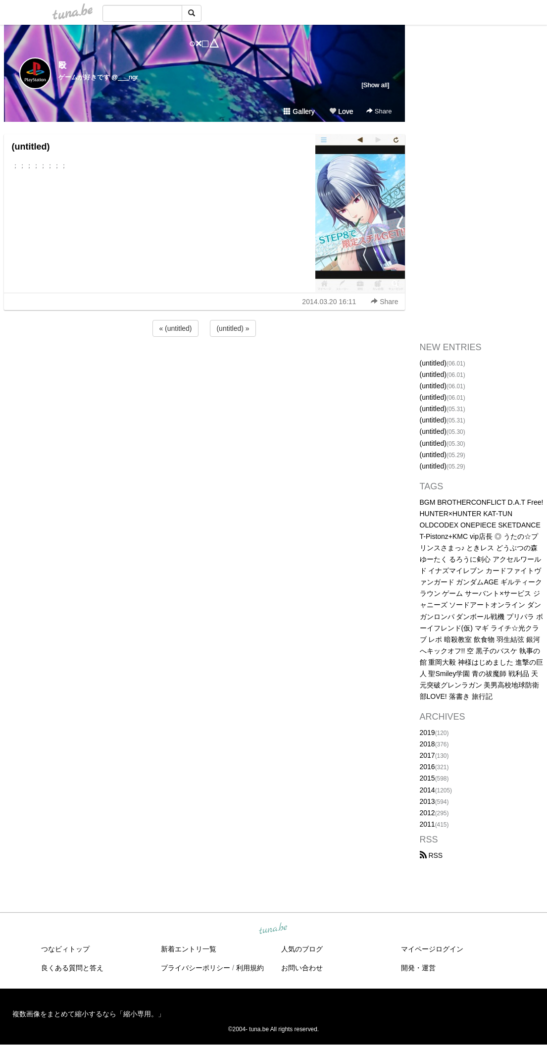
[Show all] (375, 85)
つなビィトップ (65, 949)
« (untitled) (175, 328)
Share (379, 111)
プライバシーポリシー (195, 968)
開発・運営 (418, 968)
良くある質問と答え (72, 968)
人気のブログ (302, 949)
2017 (427, 755)
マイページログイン (432, 949)
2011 (427, 824)
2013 (427, 801)
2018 (427, 744)
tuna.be (273, 929)
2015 (427, 778)
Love (341, 111)
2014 (427, 790)
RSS (431, 855)
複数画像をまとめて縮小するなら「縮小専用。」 (88, 1014)
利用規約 (250, 968)
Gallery (299, 111)
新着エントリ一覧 (188, 949)
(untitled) (31, 147)
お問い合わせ (302, 968)
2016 (427, 767)
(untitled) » (232, 328)
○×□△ (204, 43)
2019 (427, 732)
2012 (427, 813)
